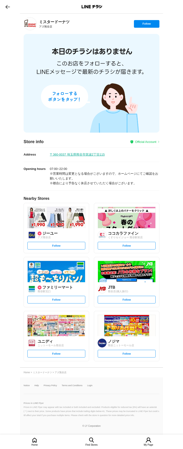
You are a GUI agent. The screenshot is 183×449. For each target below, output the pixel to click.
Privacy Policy (50, 385)
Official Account (145, 142)
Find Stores (91, 445)
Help (37, 385)
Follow (146, 25)
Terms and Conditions (72, 385)
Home (34, 445)
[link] (30, 23)
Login (89, 385)
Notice (27, 385)
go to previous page (7, 6)
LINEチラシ (92, 6)
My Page (148, 445)
